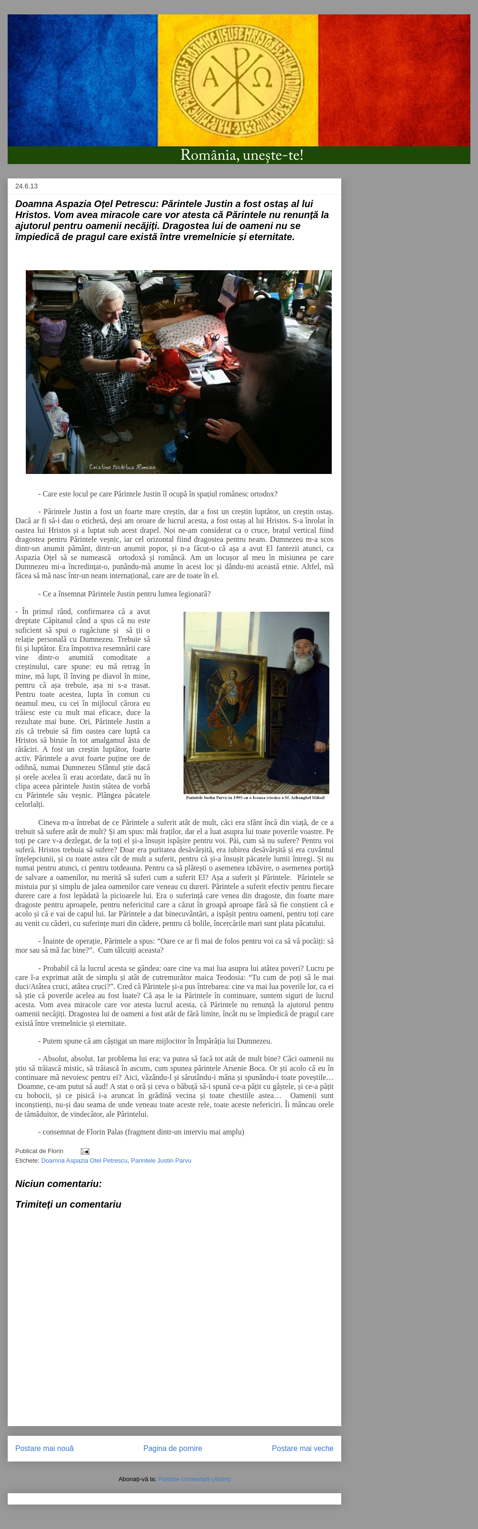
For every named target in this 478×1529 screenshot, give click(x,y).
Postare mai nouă (44, 1448)
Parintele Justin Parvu (161, 1160)
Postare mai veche (303, 1448)
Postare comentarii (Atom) (194, 1479)
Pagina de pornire (172, 1448)
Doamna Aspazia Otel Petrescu (84, 1160)
